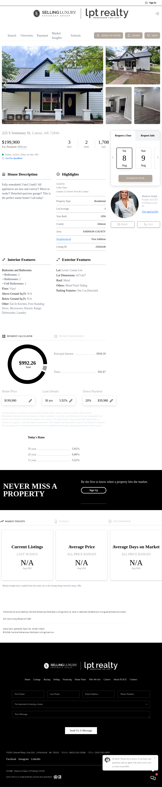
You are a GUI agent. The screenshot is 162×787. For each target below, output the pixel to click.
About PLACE (120, 677)
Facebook (11, 757)
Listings (36, 677)
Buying (47, 677)
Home (27, 677)
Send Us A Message (81, 728)
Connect (133, 677)
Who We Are (94, 677)
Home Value (80, 677)
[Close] (155, 758)
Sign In (150, 2)
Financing (67, 677)
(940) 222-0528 (77, 750)
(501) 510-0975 (102, 750)
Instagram (24, 757)
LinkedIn (35, 757)
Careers (107, 677)
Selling (56, 677)
